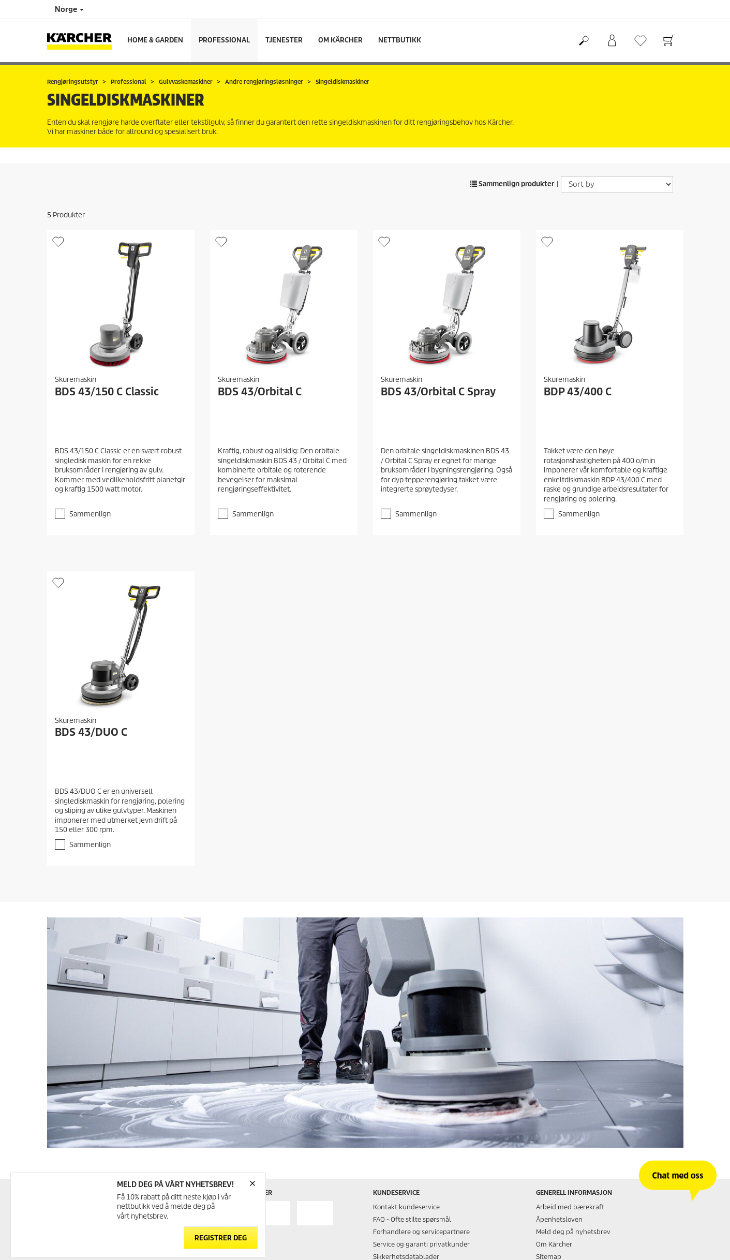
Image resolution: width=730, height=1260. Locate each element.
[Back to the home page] (83, 41)
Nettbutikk (399, 40)
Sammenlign (90, 514)
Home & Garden (155, 40)
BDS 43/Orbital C (260, 391)
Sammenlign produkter (512, 184)
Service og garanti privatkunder (421, 1244)
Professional (224, 40)
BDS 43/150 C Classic (107, 391)
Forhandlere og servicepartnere (421, 1232)
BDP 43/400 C (578, 391)
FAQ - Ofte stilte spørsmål (412, 1219)
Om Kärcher (340, 40)
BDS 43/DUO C (91, 732)
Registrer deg (221, 1238)
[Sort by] (617, 184)
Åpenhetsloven (559, 1219)
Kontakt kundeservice (406, 1207)
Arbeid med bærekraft (570, 1207)
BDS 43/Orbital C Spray (438, 391)
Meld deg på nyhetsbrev (573, 1232)
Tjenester (284, 40)
